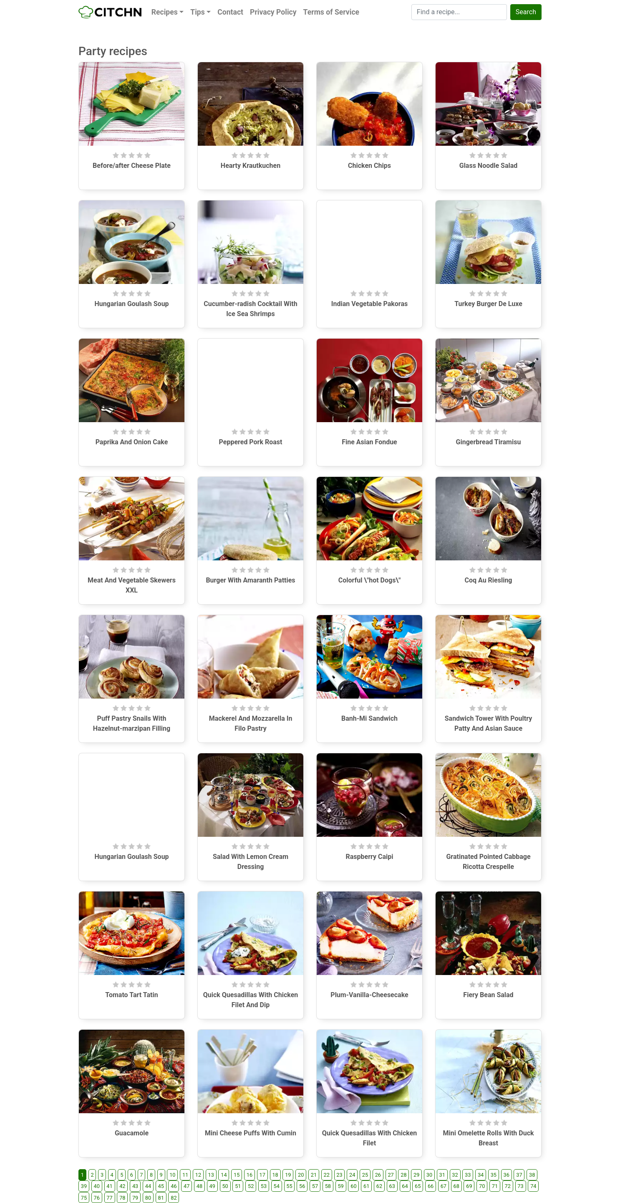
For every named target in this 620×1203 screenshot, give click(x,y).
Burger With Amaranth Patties (250, 580)
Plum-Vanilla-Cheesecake (369, 995)
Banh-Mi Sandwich (369, 718)
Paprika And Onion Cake (132, 442)
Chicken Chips (369, 166)
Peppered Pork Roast (250, 442)
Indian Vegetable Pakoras (369, 304)
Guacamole (132, 1133)
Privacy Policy (273, 12)
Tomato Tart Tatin (131, 995)
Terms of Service (331, 12)
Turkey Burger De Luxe (488, 304)
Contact (230, 12)
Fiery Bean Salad (488, 995)
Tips (197, 12)
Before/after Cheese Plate (132, 166)
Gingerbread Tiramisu (488, 442)
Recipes (164, 12)
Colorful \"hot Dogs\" (369, 580)
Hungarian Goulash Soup (131, 304)
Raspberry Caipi (369, 857)
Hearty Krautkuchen (250, 166)
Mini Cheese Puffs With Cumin (250, 1133)
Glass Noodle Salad (488, 166)
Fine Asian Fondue (369, 442)
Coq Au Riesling (488, 580)
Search (526, 12)
